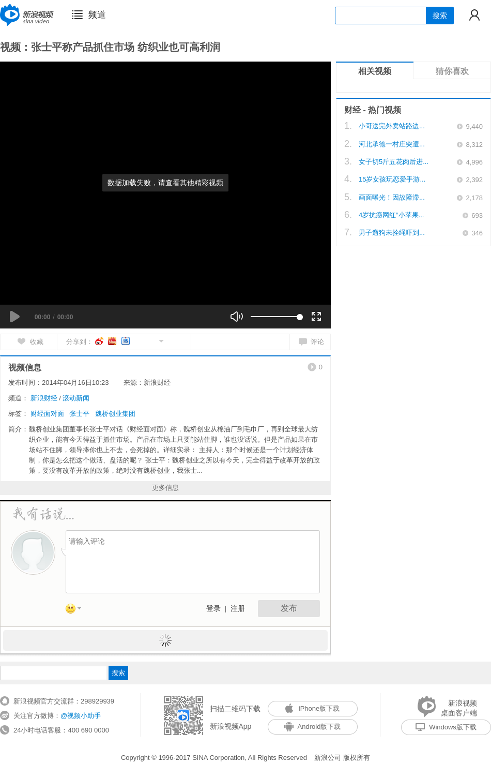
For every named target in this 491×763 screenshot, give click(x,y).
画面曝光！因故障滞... (392, 197)
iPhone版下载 (312, 708)
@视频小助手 (80, 716)
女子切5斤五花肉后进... (393, 162)
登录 (213, 608)
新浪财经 (43, 398)
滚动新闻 (76, 398)
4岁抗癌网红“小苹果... (391, 215)
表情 (77, 610)
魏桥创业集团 (115, 413)
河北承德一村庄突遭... (392, 144)
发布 (289, 608)
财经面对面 (47, 413)
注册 (238, 608)
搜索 (440, 15)
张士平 (79, 413)
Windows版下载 (446, 727)
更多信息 (165, 487)
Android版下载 (312, 726)
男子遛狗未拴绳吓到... (392, 232)
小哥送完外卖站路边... (392, 126)
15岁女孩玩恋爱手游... (392, 179)
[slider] (275, 316)
